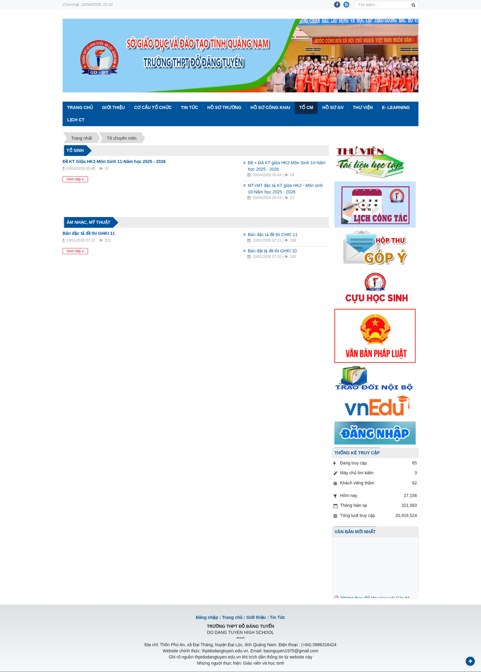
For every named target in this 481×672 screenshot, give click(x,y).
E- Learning (396, 107)
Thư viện (363, 107)
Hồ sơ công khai (270, 107)
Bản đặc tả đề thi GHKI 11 (89, 233)
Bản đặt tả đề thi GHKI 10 (272, 250)
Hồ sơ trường (224, 107)
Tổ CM (306, 107)
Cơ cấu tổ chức (153, 107)
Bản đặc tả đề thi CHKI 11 (273, 234)
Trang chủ (232, 617)
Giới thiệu (113, 107)
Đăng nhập (207, 617)
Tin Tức (189, 107)
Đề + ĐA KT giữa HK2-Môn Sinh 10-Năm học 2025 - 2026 (286, 166)
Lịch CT (75, 119)
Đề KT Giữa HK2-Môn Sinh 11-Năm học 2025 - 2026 (114, 161)
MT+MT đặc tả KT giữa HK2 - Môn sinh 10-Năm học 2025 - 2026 (285, 188)
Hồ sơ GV (333, 107)
